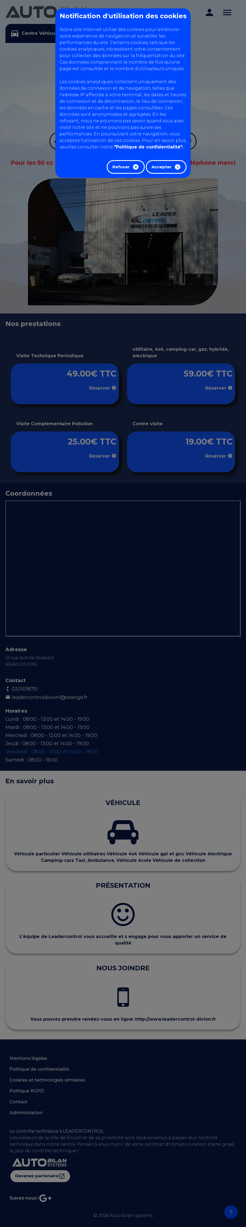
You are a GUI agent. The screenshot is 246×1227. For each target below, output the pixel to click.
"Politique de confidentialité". (148, 147)
